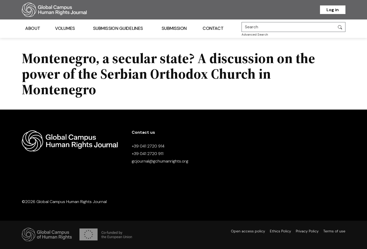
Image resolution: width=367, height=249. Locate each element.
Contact (213, 28)
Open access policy (248, 231)
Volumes (65, 28)
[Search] (288, 27)
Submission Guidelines (118, 28)
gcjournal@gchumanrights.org (160, 161)
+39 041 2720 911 (147, 153)
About (32, 28)
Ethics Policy (280, 231)
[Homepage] (61, 10)
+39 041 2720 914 (148, 146)
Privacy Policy (307, 231)
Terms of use (334, 231)
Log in (332, 9)
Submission (173, 28)
